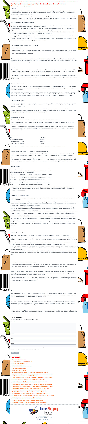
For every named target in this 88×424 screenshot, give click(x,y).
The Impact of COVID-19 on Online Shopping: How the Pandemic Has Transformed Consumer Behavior (32, 386)
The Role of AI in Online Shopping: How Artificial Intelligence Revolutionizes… (61, 1)
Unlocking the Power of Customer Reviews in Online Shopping (24, 375)
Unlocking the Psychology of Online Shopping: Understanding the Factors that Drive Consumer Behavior (32, 374)
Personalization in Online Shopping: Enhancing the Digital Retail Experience (27, 398)
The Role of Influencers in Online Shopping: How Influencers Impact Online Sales (28, 379)
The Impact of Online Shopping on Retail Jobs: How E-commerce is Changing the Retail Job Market (32, 384)
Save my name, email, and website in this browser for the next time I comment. (25, 349)
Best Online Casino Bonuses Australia (19, 363)
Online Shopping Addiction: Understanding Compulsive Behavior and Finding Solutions (29, 402)
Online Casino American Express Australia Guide (22, 366)
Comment (13, 321)
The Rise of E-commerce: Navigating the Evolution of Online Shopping (26, 382)
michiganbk (29, 5)
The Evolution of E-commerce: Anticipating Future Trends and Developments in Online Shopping (31, 388)
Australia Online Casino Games (18, 365)
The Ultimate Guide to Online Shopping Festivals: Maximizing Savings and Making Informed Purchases (32, 377)
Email (12, 338)
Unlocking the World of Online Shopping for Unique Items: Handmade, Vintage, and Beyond (30, 372)
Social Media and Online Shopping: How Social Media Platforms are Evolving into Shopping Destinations (33, 395)
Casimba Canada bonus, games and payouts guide (22, 361)
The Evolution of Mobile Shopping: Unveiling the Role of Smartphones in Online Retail (29, 389)
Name (12, 333)
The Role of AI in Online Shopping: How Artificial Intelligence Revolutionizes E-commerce (29, 381)
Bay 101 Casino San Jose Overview (19, 370)
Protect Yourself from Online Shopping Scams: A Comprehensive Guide (26, 397)
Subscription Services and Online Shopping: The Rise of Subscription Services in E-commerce (31, 393)
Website (12, 343)
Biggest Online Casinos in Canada (19, 359)
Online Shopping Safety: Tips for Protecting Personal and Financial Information (27, 400)
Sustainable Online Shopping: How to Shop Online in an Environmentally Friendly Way (29, 391)
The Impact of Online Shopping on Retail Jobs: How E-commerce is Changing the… (27, 1)
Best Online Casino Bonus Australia (19, 368)
